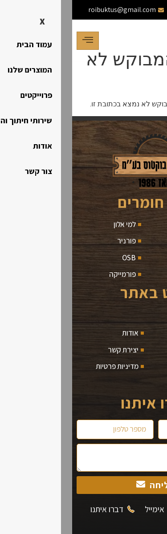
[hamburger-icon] (15, 41)
